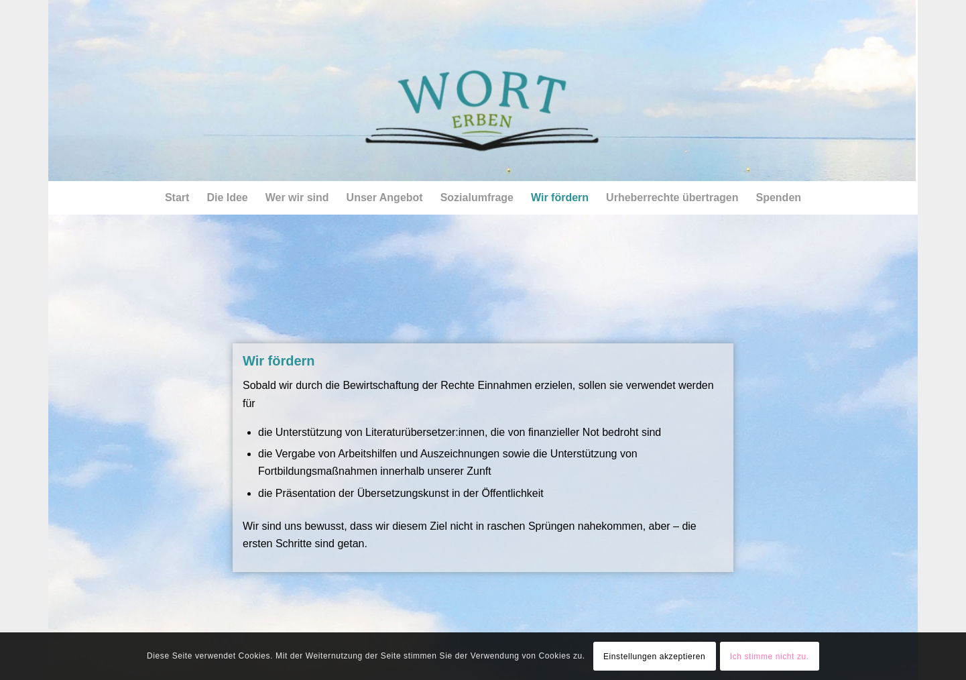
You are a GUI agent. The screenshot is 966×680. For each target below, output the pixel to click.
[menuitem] (177, 198)
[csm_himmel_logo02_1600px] (482, 90)
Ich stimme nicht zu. (769, 656)
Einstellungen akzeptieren (654, 656)
